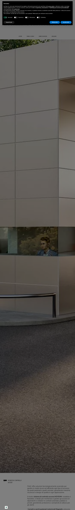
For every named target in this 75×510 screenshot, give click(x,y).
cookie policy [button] (17, 9)
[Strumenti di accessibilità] (6, 507)
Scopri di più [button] (9, 22)
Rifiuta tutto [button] (55, 22)
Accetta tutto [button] (66, 22)
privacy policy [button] (51, 6)
